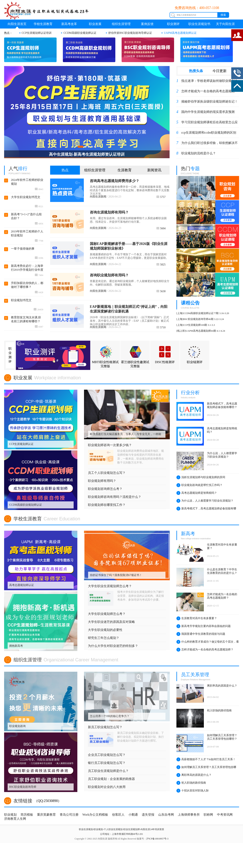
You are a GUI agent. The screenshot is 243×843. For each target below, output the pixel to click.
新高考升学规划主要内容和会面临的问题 (203, 626)
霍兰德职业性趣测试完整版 (135, 356)
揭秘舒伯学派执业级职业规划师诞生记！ (209, 101)
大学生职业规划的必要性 (105, 629)
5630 (161, 291)
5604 (161, 228)
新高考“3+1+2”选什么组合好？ (26, 216)
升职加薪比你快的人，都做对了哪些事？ (27, 284)
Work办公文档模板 (95, 814)
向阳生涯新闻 (98, 196)
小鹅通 (133, 814)
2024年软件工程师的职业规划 (27, 181)
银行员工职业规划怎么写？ (107, 762)
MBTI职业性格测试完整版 (105, 356)
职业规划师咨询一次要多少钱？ (110, 445)
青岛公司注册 (69, 814)
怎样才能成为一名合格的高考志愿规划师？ (204, 650)
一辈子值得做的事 (22, 248)
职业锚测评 (194, 354)
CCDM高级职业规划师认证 (79, 32)
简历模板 (27, 814)
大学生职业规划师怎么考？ (107, 613)
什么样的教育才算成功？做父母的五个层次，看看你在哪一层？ (207, 643)
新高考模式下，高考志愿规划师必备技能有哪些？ (206, 510)
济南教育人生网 (15, 818)
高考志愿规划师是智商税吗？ (196, 493)
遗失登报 (148, 814)
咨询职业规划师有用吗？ (109, 275)
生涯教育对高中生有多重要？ (196, 618)
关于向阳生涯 (225, 24)
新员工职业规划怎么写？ (105, 727)
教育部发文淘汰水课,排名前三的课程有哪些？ (26, 319)
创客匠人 (118, 814)
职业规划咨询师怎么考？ (105, 488)
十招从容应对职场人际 (192, 791)
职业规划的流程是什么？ (198, 153)
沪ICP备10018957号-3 (157, 838)
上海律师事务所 (189, 814)
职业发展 (95, 24)
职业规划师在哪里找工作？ (107, 504)
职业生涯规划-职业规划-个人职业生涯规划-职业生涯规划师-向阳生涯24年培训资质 (121, 829)
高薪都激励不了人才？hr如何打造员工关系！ (206, 759)
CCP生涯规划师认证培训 (36, 32)
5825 (161, 264)
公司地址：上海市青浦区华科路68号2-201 (121, 834)
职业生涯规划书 (199, 24)
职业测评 (173, 24)
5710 (161, 327)
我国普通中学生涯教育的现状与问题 (200, 634)
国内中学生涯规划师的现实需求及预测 (208, 111)
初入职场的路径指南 (191, 783)
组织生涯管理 (121, 24)
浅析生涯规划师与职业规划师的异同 (200, 477)
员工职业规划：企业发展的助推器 (111, 778)
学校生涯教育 (43, 24)
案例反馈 (147, 24)
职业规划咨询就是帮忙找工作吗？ (199, 485)
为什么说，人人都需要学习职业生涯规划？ (204, 501)
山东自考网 (166, 814)
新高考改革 (69, 24)
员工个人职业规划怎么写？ (107, 472)
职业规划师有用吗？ (102, 480)
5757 (161, 197)
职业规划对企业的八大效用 (107, 787)
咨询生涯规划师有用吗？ (109, 212)
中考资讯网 (225, 814)
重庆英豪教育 (46, 814)
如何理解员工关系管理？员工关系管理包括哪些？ (206, 768)
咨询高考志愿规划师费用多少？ (114, 181)
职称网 (208, 814)
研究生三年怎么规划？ (103, 637)
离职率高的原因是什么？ (193, 775)
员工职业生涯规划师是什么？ (108, 770)
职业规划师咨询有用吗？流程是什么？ (114, 496)
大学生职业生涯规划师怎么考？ (110, 586)
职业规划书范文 (21, 300)
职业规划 (10, 814)
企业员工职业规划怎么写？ (107, 754)
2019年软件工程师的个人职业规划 (27, 233)
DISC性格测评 (164, 354)
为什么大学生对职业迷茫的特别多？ (113, 645)
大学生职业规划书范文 (25, 197)
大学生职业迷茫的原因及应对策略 (111, 621)
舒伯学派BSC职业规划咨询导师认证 (130, 32)
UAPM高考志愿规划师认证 (180, 32)
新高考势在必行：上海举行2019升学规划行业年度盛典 (27, 268)
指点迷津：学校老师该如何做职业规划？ (209, 80)
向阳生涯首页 (17, 24)
